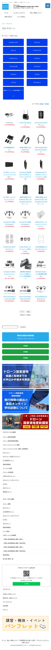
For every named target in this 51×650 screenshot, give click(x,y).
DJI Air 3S (37, 42)
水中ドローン (7, 488)
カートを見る (20, 16)
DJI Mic (5, 484)
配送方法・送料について (10, 598)
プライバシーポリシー (42, 640)
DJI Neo (37, 74)
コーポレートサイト (18, 12)
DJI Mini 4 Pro (13, 58)
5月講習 (25, 352)
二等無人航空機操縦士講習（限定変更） (14, 551)
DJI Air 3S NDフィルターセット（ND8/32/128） (25, 249)
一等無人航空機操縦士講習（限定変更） (14, 543)
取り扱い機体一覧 (8, 559)
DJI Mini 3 (37, 58)
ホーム (5, 12)
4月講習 (25, 346)
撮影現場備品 (7, 464)
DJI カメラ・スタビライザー (11, 480)
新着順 (47, 104)
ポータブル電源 (7, 468)
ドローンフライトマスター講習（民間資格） (16, 449)
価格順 (42, 104)
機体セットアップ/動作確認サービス (13, 93)
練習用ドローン (7, 492)
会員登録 (5, 605)
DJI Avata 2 (37, 66)
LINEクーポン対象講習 (9, 535)
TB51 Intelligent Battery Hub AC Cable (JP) (41, 149)
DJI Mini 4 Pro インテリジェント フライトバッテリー (41, 224)
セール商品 (6, 531)
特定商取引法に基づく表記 (27, 640)
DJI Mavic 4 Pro (13, 42)
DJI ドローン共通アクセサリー (12, 456)
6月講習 (25, 358)
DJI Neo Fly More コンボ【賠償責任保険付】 (41, 274)
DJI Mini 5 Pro (37, 50)
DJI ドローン (9, 23)
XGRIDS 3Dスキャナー (9, 476)
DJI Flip (13, 82)
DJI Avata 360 (13, 66)
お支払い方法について (9, 594)
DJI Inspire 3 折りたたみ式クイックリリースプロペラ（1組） (41, 174)
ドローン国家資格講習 (9, 437)
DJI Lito (13, 50)
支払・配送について (35, 12)
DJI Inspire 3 (37, 82)
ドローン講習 (7, 504)
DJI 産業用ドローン (8, 460)
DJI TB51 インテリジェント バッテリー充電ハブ (9, 174)
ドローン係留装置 (8, 472)
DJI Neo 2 (13, 74)
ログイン (5, 609)
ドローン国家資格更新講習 (10, 441)
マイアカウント (7, 602)
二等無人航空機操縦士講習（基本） (13, 547)
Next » (28, 311)
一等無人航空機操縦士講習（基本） (13, 539)
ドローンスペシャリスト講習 (11, 445)
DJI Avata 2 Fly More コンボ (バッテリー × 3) (9, 274)
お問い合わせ (7, 16)
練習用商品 (6, 555)
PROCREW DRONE (25, 337)
